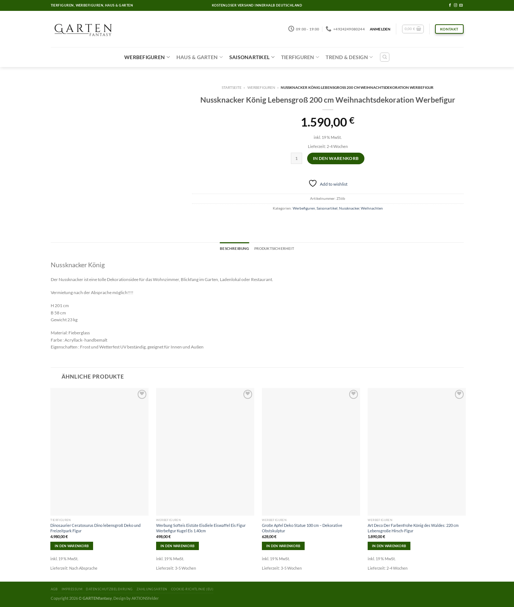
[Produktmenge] (296, 158)
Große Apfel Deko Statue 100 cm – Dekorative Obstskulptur (302, 528)
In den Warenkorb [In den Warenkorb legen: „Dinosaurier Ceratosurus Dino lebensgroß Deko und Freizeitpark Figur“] (72, 546)
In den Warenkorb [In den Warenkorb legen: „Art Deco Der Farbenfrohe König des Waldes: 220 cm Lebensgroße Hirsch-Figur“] (389, 546)
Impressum (72, 589)
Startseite (232, 87)
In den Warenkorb (336, 158)
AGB (54, 589)
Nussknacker (349, 208)
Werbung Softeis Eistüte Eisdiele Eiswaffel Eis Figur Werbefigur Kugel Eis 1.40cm (201, 528)
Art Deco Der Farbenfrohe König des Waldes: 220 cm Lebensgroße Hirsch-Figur (413, 528)
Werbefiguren (147, 57)
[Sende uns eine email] (461, 5)
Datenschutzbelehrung (109, 589)
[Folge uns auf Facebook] (450, 5)
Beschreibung (234, 248)
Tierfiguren (300, 57)
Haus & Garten (199, 57)
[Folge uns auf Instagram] (455, 5)
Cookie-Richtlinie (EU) (192, 589)
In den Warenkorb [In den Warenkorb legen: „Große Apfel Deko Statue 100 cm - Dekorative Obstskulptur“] (283, 546)
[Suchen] (384, 57)
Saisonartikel (252, 57)
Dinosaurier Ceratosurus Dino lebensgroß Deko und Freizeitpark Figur (95, 528)
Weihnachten (372, 208)
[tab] (234, 248)
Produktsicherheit (274, 248)
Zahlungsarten (152, 589)
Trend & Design (349, 57)
